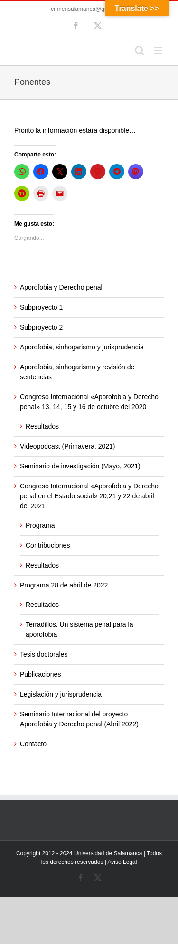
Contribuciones (48, 545)
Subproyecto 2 (41, 327)
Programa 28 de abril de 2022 (64, 585)
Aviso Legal (122, 862)
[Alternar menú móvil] (159, 50)
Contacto (33, 744)
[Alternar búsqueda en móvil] (139, 50)
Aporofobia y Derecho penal (61, 287)
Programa (40, 525)
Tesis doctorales (43, 654)
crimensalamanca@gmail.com (89, 9)
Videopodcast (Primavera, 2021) (67, 446)
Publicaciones (40, 674)
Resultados (42, 426)
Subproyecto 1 (41, 307)
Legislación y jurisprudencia (61, 694)
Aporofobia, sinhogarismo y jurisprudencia (82, 347)
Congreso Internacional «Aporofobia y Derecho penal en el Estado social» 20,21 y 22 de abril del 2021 (89, 496)
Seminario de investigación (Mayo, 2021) (80, 466)
